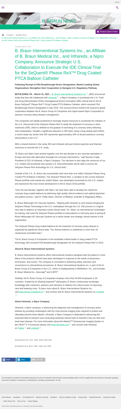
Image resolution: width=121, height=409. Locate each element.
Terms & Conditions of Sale (67, 397)
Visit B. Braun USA (9, 401)
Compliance (16, 397)
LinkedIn (35, 328)
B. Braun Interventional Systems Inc (69, 94)
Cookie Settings (33, 401)
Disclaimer (53, 397)
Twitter (21, 328)
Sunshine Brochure (95, 397)
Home (117, 2)
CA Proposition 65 (28, 397)
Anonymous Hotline (109, 397)
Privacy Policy (82, 397)
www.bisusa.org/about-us (31, 292)
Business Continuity (42, 397)
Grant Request (6, 397)
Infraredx (52, 97)
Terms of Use (21, 401)
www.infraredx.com (60, 325)
